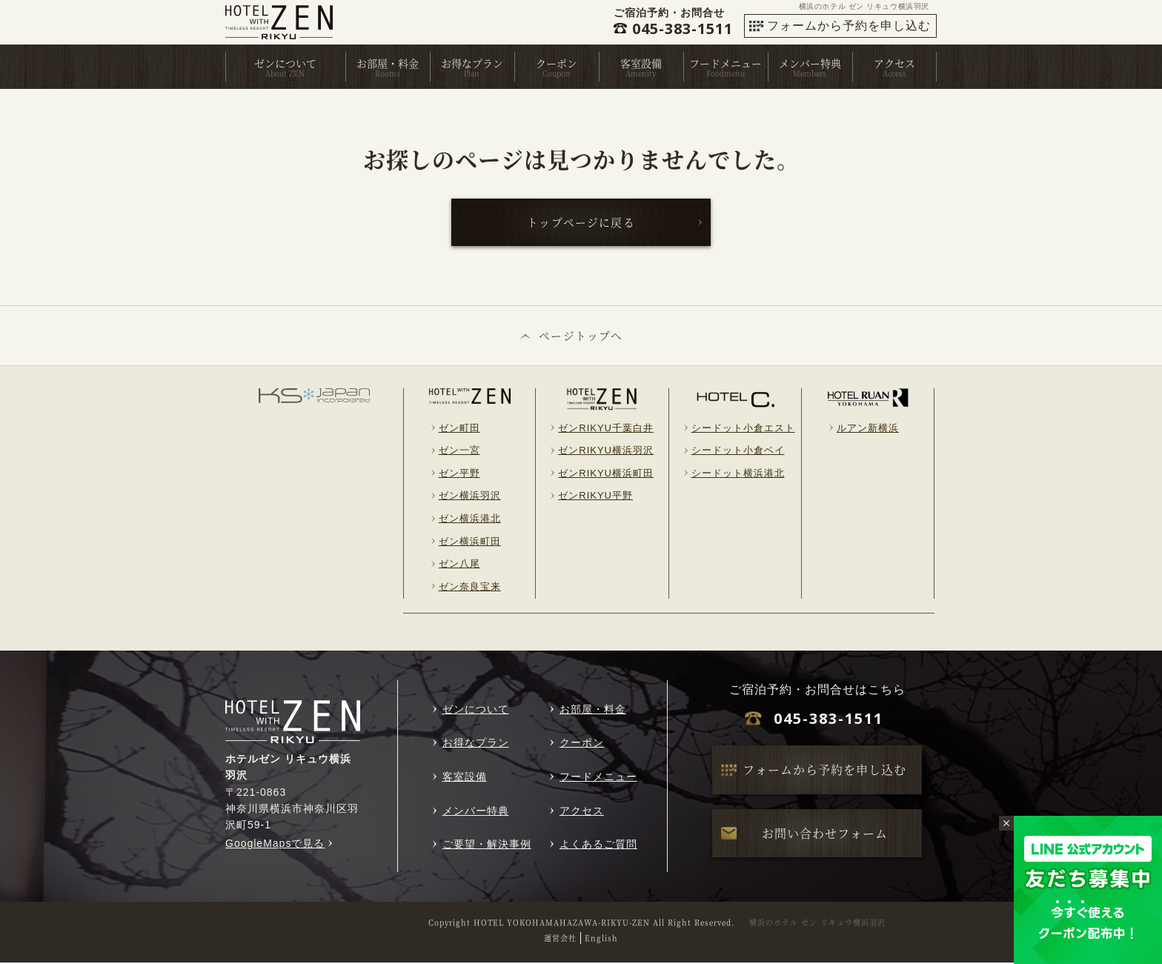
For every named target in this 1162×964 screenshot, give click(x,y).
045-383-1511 (828, 720)
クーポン (556, 63)
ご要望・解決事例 (486, 845)
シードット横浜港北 (738, 474)
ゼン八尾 (459, 565)
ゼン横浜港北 (470, 519)
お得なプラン (472, 63)
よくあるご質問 (598, 845)
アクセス (894, 63)
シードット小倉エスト (743, 429)
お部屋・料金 (387, 63)
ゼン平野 (459, 474)
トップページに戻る (582, 222)
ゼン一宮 (459, 451)
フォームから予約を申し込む (849, 25)
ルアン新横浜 (868, 429)
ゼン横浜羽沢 (470, 496)
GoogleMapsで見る (275, 845)
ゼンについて (285, 63)
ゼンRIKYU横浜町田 (606, 474)
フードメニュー (725, 63)
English (601, 939)
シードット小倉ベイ (738, 451)
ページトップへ (581, 336)
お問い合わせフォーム (825, 834)
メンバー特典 (810, 63)
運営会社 (560, 939)
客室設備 (641, 63)
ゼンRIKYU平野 (595, 496)
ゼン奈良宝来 (470, 588)
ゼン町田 (459, 429)
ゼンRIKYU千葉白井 (606, 429)
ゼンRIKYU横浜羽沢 (606, 451)
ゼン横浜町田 (470, 542)
